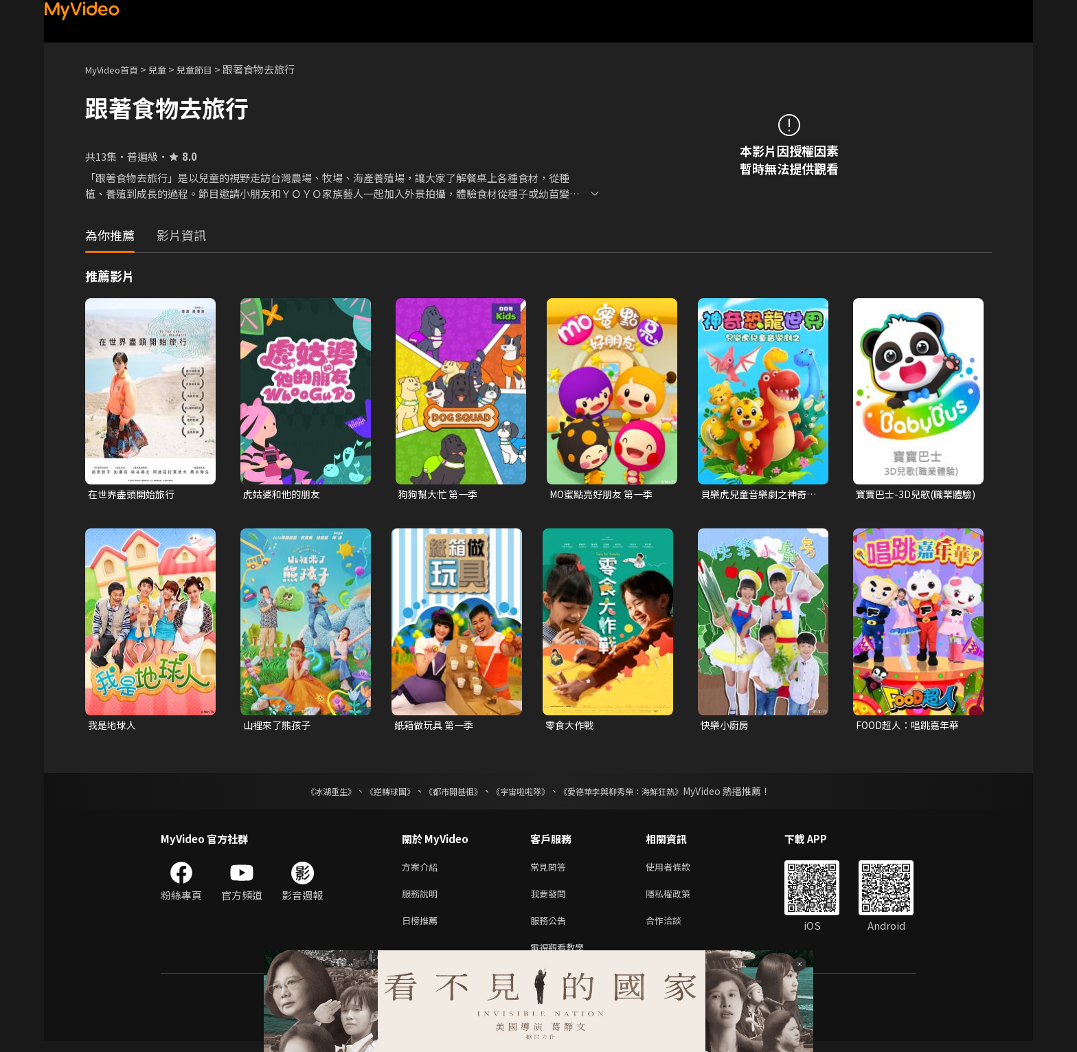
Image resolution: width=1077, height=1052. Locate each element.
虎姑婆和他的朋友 (284, 494)
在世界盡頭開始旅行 (134, 494)
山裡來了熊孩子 (279, 726)
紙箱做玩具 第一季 (436, 726)
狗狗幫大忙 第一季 (440, 494)
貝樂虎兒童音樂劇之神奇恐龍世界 (757, 494)
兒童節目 (209, 69)
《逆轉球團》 (374, 794)
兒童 (168, 69)
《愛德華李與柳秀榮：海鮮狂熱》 (639, 794)
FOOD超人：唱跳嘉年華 (911, 726)
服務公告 (550, 928)
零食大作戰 (571, 726)
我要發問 (550, 899)
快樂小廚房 (726, 726)
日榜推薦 (422, 928)
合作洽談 (674, 928)
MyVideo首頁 (116, 69)
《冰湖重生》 (307, 794)
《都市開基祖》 (446, 794)
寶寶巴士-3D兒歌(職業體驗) (913, 494)
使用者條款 (679, 870)
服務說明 (422, 899)
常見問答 (550, 870)
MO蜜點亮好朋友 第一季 (605, 494)
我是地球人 (113, 726)
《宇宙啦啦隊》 (523, 794)
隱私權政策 (679, 899)
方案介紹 (422, 870)
